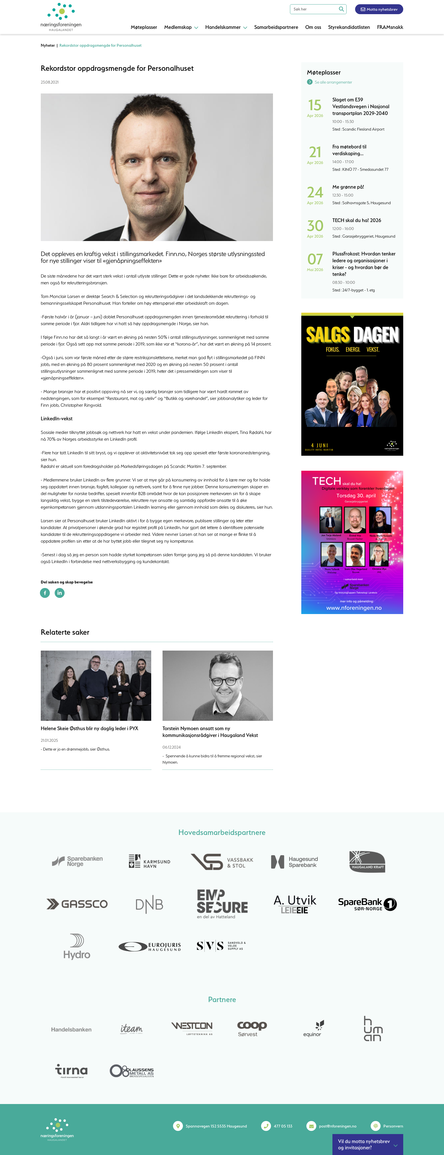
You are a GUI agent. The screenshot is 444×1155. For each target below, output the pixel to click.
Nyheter (48, 45)
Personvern (393, 1126)
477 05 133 (283, 1126)
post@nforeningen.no (338, 1126)
